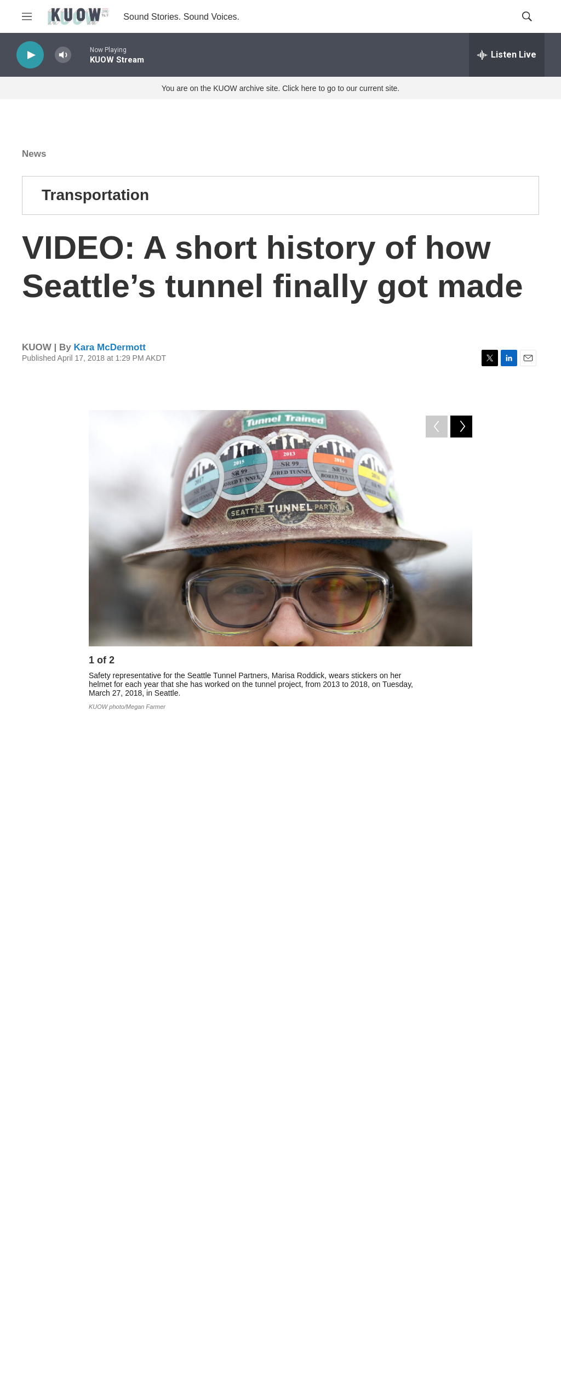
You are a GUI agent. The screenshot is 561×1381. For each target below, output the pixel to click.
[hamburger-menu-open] (26, 16)
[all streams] (507, 55)
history (351, 1002)
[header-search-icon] (527, 16)
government (203, 1002)
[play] (30, 55)
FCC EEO (216, 1265)
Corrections (218, 1290)
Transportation (95, 194)
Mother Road (246, 1026)
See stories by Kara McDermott (220, 1144)
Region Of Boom (160, 1026)
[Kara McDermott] (113, 1135)
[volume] (63, 55)
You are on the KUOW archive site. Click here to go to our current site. (280, 88)
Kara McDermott (109, 347)
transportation (282, 1002)
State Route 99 (422, 1002)
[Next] (461, 663)
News (34, 154)
